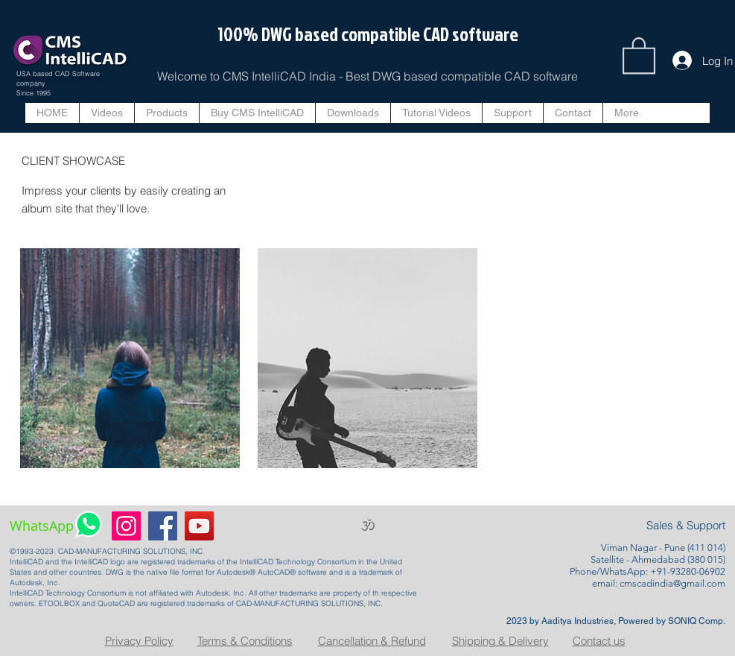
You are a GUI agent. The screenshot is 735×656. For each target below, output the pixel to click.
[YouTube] (199, 525)
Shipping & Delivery (500, 641)
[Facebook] (162, 525)
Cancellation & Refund (372, 641)
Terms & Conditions (245, 641)
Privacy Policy (139, 641)
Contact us (599, 641)
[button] (639, 54)
